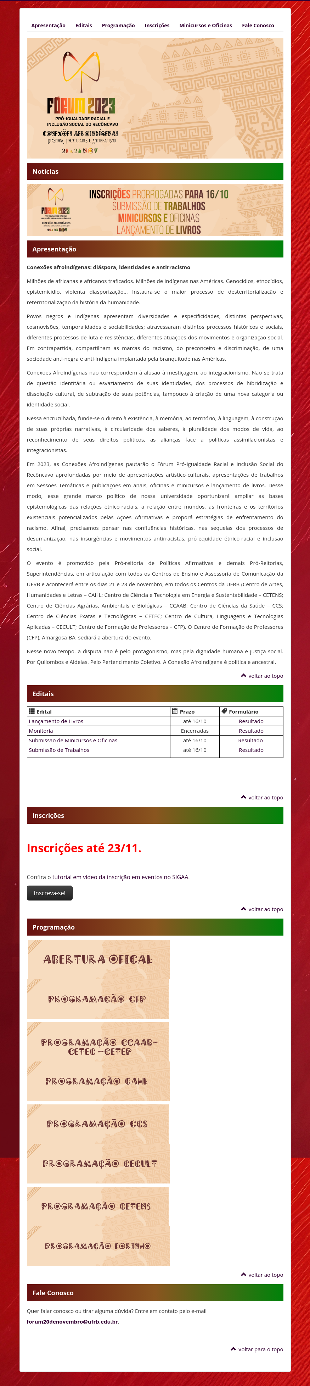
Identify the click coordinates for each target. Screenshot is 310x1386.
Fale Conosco (258, 25)
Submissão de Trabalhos (59, 749)
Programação (118, 25)
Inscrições (157, 25)
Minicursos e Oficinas (206, 25)
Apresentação (49, 25)
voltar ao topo (262, 675)
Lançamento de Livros (56, 721)
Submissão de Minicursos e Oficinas (73, 740)
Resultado (251, 721)
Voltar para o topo (257, 1349)
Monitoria (41, 730)
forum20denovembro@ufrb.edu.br (72, 1321)
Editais (83, 25)
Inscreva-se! (50, 893)
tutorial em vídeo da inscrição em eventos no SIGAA (120, 877)
